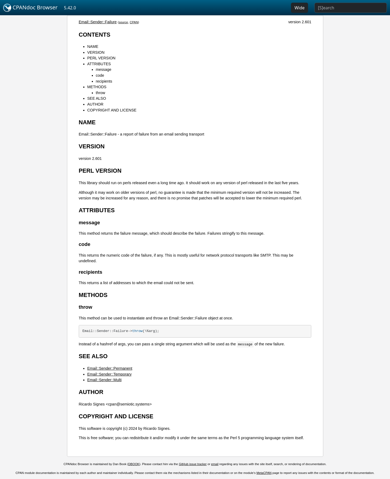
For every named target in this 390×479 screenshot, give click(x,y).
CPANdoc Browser (30, 8)
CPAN (134, 22)
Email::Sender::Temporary (109, 374)
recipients (104, 81)
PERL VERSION (101, 58)
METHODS (97, 87)
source (123, 22)
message (103, 69)
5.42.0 (70, 8)
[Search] (350, 8)
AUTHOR (95, 104)
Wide (299, 8)
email (215, 464)
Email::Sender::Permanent (109, 368)
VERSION (96, 52)
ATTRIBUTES (99, 64)
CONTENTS (95, 34)
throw (100, 93)
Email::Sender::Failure (98, 22)
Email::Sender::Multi (104, 380)
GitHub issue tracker (193, 464)
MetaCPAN (264, 472)
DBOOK (133, 464)
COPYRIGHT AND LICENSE (111, 110)
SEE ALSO (96, 98)
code (100, 75)
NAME (93, 46)
